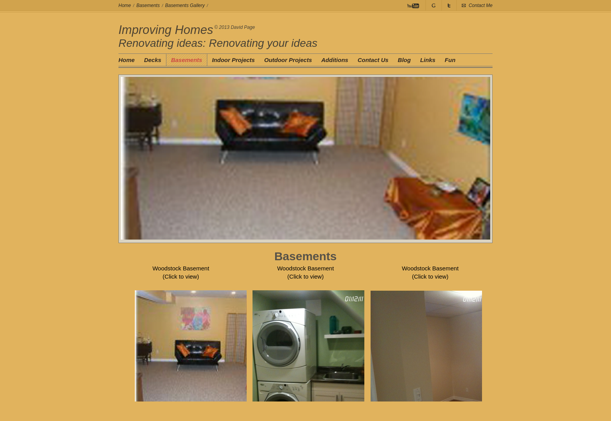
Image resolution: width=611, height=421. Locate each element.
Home (124, 5)
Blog (404, 60)
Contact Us (373, 60)
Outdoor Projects (288, 60)
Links (427, 60)
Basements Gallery (185, 5)
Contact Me (481, 5)
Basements (148, 5)
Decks (152, 60)
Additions (334, 60)
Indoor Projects (233, 60)
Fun (450, 60)
